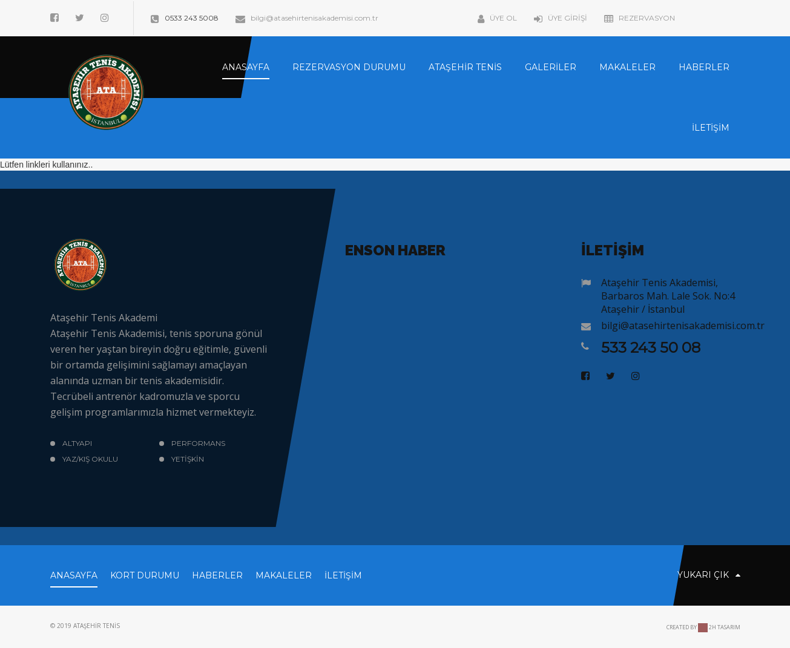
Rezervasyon (639, 17)
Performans (198, 443)
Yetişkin (187, 458)
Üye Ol (497, 17)
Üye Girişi (560, 17)
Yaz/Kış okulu (90, 458)
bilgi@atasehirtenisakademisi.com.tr (306, 17)
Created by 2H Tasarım (703, 627)
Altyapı (77, 443)
